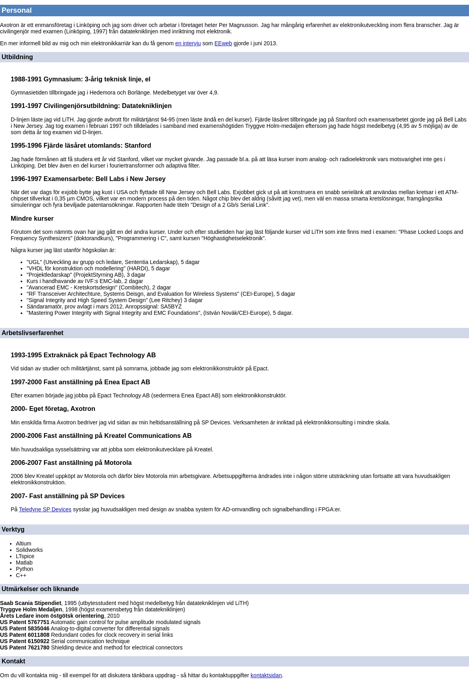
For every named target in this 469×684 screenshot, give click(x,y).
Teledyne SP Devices (45, 509)
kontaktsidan (266, 675)
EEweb (223, 43)
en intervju (188, 43)
